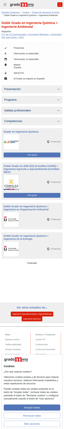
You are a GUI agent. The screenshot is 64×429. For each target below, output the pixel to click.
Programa (10, 99)
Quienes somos (12, 339)
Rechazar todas (32, 415)
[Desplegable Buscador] (59, 4)
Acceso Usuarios (13, 349)
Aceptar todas (32, 407)
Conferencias (42, 344)
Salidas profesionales (17, 110)
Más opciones (32, 423)
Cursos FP (40, 339)
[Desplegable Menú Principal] (5, 4)
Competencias (13, 121)
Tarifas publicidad (13, 344)
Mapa (7, 334)
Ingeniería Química (32, 319)
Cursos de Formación (45, 349)
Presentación (12, 89)
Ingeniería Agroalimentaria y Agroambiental (32, 314)
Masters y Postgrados (46, 334)
